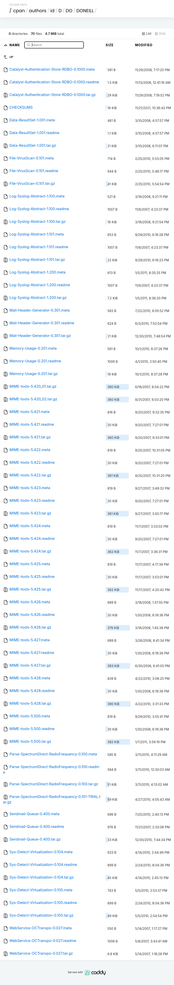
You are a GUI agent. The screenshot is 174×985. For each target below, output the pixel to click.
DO (69, 10)
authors (37, 10)
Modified (143, 45)
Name (15, 45)
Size (110, 45)
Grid (160, 33)
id (52, 10)
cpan (19, 10)
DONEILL (85, 10)
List (146, 33)
